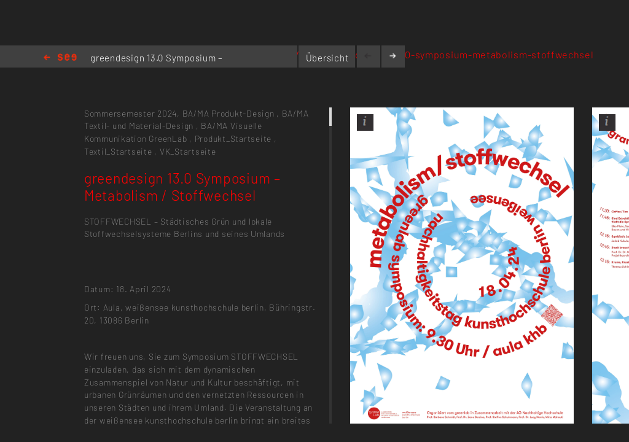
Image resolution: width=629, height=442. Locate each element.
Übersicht (327, 57)
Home (60, 58)
